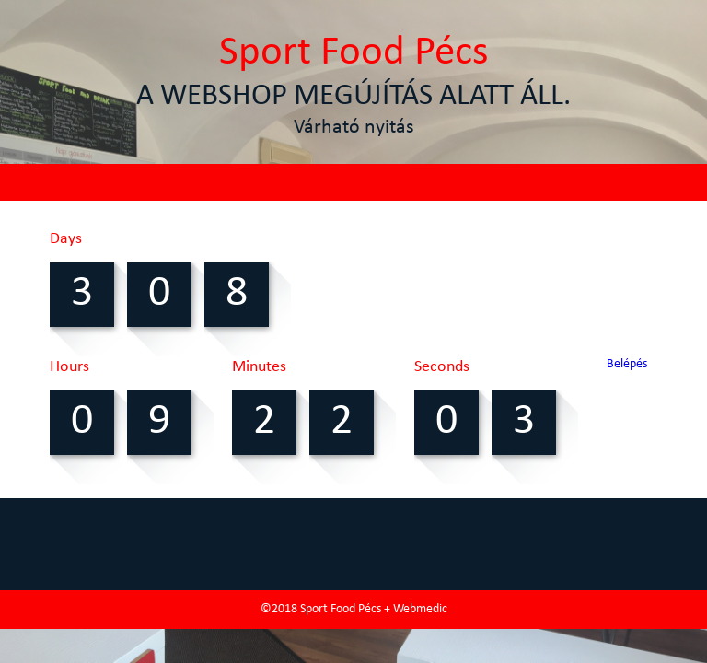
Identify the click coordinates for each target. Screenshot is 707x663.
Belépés (627, 364)
